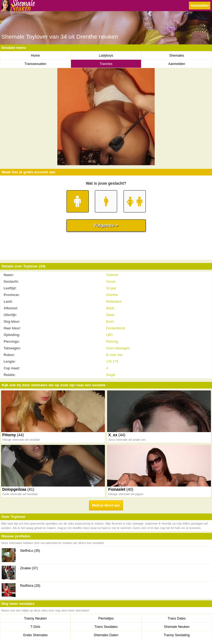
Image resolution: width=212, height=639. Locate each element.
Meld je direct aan (106, 505)
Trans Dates (177, 618)
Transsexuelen (35, 64)
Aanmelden (200, 5)
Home (35, 55)
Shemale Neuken (176, 627)
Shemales (176, 55)
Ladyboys (106, 55)
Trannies (106, 64)
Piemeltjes (106, 618)
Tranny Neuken (35, 618)
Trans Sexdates (106, 627)
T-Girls (35, 627)
